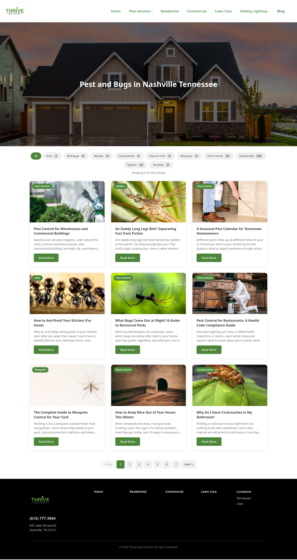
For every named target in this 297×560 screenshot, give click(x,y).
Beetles (117, 156)
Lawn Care (223, 11)
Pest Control (236, 156)
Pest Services (141, 11)
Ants (67, 156)
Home (116, 11)
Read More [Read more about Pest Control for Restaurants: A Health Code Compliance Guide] (209, 350)
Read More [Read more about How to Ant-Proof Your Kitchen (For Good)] (46, 350)
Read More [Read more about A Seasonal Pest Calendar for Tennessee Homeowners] (209, 258)
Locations (244, 492)
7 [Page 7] (177, 465)
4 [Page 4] (148, 465)
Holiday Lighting (254, 11)
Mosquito (206, 156)
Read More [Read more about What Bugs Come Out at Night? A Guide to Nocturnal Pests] (127, 350)
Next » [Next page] (189, 465)
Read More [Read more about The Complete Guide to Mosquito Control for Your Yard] (46, 442)
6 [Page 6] (167, 465)
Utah (240, 504)
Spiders (151, 165)
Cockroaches (145, 156)
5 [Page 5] (158, 465)
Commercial (197, 11)
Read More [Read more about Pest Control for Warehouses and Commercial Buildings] (46, 258)
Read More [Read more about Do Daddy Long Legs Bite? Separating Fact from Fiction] (127, 258)
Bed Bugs (91, 156)
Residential (170, 11)
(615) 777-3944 (42, 518)
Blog (281, 11)
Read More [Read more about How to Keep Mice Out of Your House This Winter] (127, 442)
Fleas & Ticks (177, 156)
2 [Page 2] (129, 465)
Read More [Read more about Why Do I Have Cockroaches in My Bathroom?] (209, 442)
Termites (177, 165)
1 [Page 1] (120, 465)
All (51, 156)
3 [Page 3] (139, 465)
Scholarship (122, 165)
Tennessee (244, 499)
